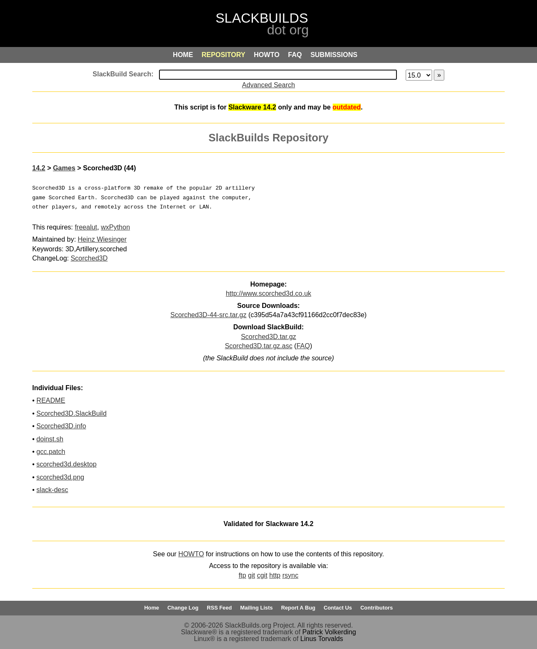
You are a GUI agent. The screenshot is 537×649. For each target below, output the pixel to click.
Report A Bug (298, 608)
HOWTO (191, 554)
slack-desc (52, 489)
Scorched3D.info (61, 426)
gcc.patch (50, 451)
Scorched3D (88, 258)
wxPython (115, 227)
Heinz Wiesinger (102, 239)
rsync (290, 575)
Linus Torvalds (321, 638)
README (50, 400)
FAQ (303, 345)
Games (64, 168)
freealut (86, 227)
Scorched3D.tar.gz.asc (258, 345)
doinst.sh (49, 439)
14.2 (38, 168)
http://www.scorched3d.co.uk (268, 293)
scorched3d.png (60, 477)
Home (151, 608)
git (251, 575)
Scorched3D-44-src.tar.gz (208, 314)
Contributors (376, 608)
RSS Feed (219, 608)
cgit (262, 575)
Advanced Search (268, 85)
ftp (242, 575)
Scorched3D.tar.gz (268, 336)
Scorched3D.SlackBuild (71, 413)
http (275, 575)
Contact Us (337, 608)
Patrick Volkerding (329, 632)
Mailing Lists (256, 608)
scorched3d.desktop (66, 464)
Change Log (182, 608)
